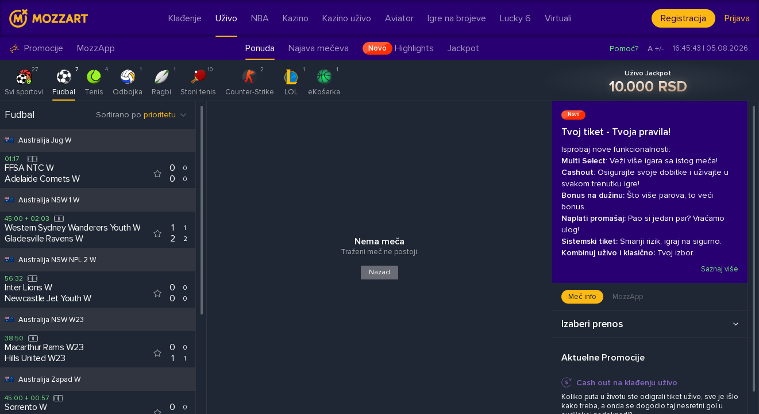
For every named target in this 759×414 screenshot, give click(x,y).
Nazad (379, 272)
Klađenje (185, 18)
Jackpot (463, 48)
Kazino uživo (346, 18)
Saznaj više (719, 269)
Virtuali (558, 18)
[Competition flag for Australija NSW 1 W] (9, 199)
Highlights (398, 48)
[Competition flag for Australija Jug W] (9, 140)
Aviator (399, 18)
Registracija (683, 18)
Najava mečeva (318, 48)
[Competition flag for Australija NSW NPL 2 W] (9, 259)
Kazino (296, 18)
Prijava (737, 18)
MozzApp (96, 48)
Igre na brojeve (456, 18)
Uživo (226, 18)
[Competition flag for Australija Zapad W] (9, 379)
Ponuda (260, 48)
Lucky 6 (515, 18)
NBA (260, 18)
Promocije (36, 48)
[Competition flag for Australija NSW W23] (9, 319)
